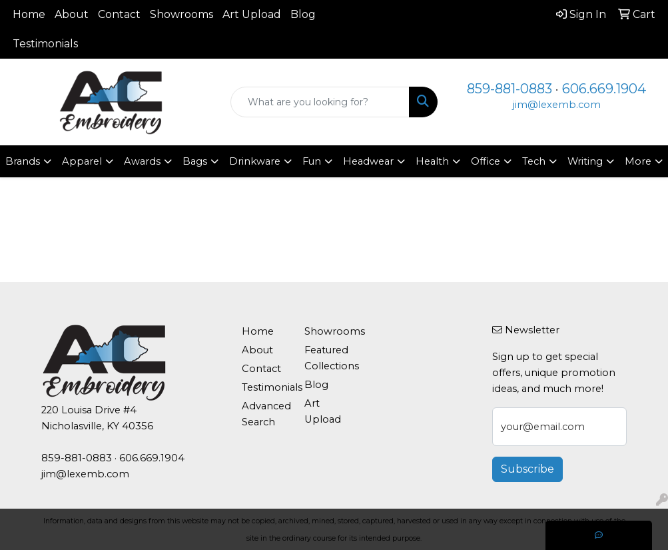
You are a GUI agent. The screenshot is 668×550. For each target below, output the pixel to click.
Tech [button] (533, 161)
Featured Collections (327, 358)
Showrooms (181, 14)
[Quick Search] (319, 102)
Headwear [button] (368, 161)
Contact (119, 14)
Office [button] (485, 161)
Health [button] (432, 161)
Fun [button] (311, 161)
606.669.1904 (604, 89)
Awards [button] (142, 161)
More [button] (638, 161)
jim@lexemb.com (557, 105)
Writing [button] (585, 161)
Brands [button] (22, 161)
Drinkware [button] (254, 161)
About (72, 14)
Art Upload (251, 14)
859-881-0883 (509, 89)
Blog (303, 14)
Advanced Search (265, 414)
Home (29, 14)
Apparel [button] (82, 161)
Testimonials (45, 43)
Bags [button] (194, 161)
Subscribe (527, 469)
